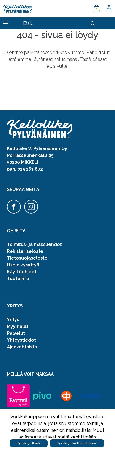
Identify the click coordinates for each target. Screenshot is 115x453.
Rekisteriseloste (25, 251)
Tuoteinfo (18, 278)
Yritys (13, 319)
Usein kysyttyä (23, 265)
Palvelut (16, 333)
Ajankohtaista (22, 347)
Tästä (85, 59)
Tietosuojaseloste (27, 258)
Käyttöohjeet (21, 271)
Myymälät (17, 326)
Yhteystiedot (21, 340)
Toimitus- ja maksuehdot (34, 244)
